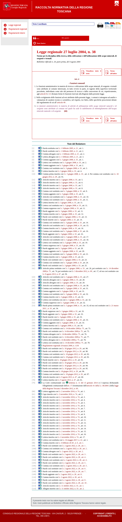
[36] (33, 251)
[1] (33, 148)
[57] (33, 320)
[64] (33, 340)
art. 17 (69, 386)
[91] (33, 423)
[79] (33, 383)
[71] (33, 360)
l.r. (60, 443)
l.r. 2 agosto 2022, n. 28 (71, 446)
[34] (33, 245)
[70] (33, 357)
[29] (33, 231)
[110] (34, 477)
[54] (33, 311)
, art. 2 (84, 448)
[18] (33, 200)
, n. (75, 443)
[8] (33, 168)
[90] (33, 420)
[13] (33, 185)
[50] (33, 297)
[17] (33, 197)
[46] (33, 285)
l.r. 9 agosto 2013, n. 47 (52, 274)
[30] (33, 234)
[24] (33, 217)
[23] (33, 214)
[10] (33, 174)
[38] (33, 257)
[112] (34, 483)
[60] (33, 328)
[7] (33, 165)
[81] (33, 394)
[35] (33, 248)
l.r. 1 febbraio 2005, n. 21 (68, 148)
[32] (33, 240)
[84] (33, 403)
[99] (33, 446)
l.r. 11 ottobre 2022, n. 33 (68, 486)
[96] (33, 437)
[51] (33, 300)
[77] (33, 377)
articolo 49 (61, 102)
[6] (33, 162)
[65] (33, 343)
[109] (34, 474)
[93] (33, 428)
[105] (34, 463)
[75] (33, 371)
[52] (33, 303)
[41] (33, 265)
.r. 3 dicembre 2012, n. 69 (82, 271)
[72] (33, 363)
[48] (33, 291)
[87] (33, 411)
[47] (33, 288)
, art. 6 (83, 468)
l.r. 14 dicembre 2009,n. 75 (73, 328)
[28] (33, 228)
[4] (33, 157)
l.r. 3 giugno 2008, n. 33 (69, 160)
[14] (33, 188)
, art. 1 (83, 446)
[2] (33, 151)
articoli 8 (43, 94)
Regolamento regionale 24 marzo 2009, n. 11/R (61, 346)
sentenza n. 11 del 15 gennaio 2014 (82, 383)
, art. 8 (79, 474)
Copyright (98, 513)
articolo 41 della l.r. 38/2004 (97, 386)
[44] (33, 280)
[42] (33, 268)
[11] (33, 180)
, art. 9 (83, 480)
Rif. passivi (65, 38)
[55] (33, 314)
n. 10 (50, 308)
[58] (33, 323)
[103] (34, 457)
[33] (33, 243)
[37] (33, 254)
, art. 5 (83, 463)
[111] (34, 480)
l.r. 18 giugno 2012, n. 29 (71, 348)
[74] (33, 368)
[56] (33, 317)
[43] (33, 277)
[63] (33, 337)
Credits (110, 513)
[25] (33, 220)
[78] (33, 380)
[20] (33, 205)
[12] (33, 182)
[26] (33, 223)
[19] (33, 202)
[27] (33, 225)
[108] (34, 471)
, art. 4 (83, 457)
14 (50, 94)
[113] (34, 486)
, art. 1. (81, 443)
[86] (33, 408)
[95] (33, 434)
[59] (33, 325)
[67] (33, 348)
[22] (33, 211)
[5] (33, 160)
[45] (33, 283)
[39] (33, 260)
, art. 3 (83, 454)
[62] (33, 334)
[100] (34, 448)
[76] (33, 374)
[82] (33, 397)
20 (70, 443)
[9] (33, 171)
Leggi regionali (15, 25)
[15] (33, 191)
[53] (33, 305)
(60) (65, 111)
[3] (33, 154)
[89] (33, 417)
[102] (34, 454)
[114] (34, 489)
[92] (33, 426)
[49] (33, 294)
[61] (33, 331)
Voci (36, 38)
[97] (33, 440)
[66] (33, 346)
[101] (34, 451)
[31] (33, 237)
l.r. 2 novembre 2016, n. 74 (69, 391)
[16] (33, 194)
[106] (34, 466)
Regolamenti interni (17, 33)
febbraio (65, 443)
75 (50, 271)
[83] (33, 400)
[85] (33, 406)
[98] (33, 443)
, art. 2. (81, 489)
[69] (33, 354)
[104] (34, 460)
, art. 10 (83, 483)
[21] (33, 208)
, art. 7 (83, 471)
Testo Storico (39, 43)
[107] (34, 468)
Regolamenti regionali (18, 29)
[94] (33, 431)
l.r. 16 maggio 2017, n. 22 (72, 440)
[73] (33, 366)
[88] (33, 414)
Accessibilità (104, 516)
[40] (33, 263)
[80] (33, 391)
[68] (33, 351)
